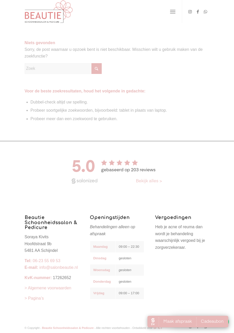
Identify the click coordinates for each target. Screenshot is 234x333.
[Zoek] (63, 68)
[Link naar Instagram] (190, 11)
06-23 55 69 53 (46, 261)
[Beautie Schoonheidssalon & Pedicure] (49, 11)
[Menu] (172, 11)
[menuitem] (172, 11)
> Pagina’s (34, 298)
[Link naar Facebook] (198, 11)
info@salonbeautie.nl (58, 267)
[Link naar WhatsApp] (205, 11)
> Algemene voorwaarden (48, 288)
